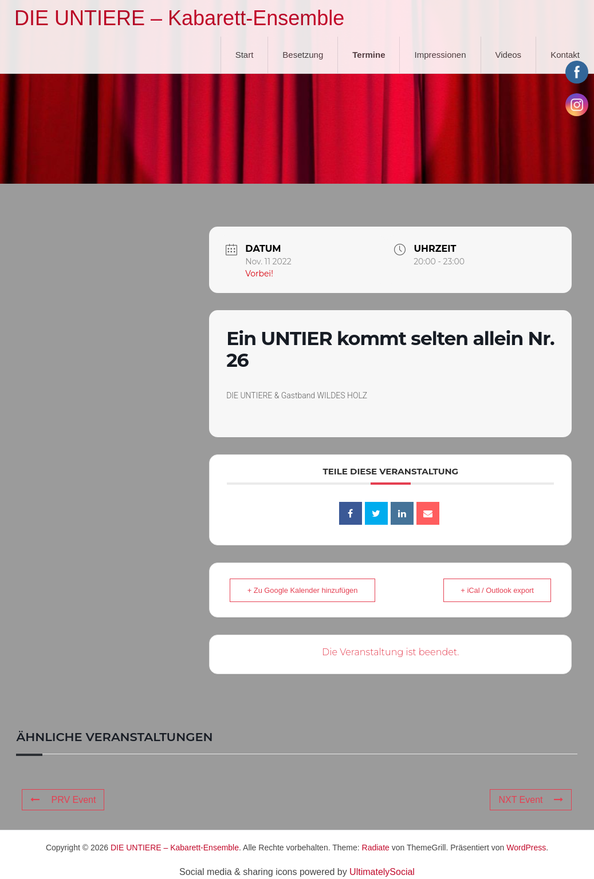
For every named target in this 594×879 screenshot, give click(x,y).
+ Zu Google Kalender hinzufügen (305, 590)
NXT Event (530, 800)
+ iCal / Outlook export (494, 590)
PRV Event (63, 800)
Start (244, 55)
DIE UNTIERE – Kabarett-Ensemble (179, 18)
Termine (368, 55)
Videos (508, 55)
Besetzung (302, 55)
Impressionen (440, 55)
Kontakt (565, 55)
